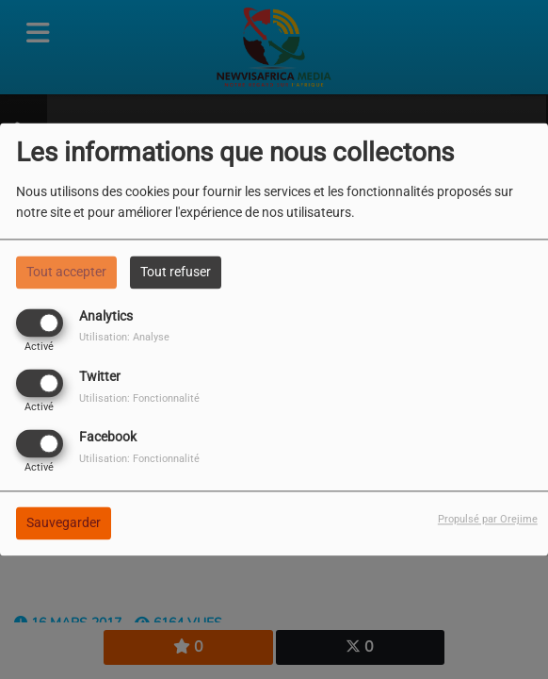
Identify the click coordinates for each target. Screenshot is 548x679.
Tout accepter (66, 271)
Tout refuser (175, 271)
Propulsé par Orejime (488, 520)
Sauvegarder (63, 523)
